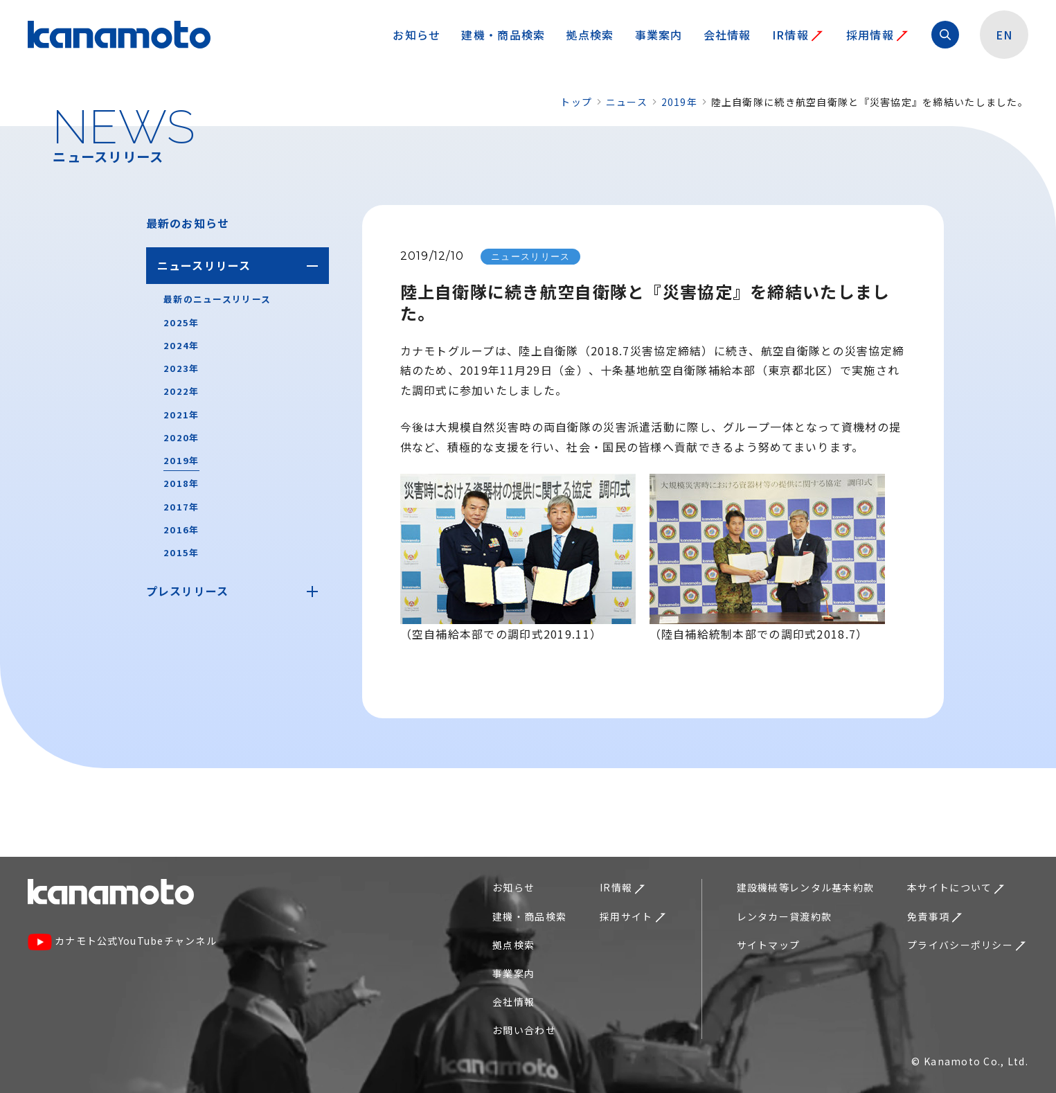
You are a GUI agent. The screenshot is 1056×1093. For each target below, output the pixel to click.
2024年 (181, 345)
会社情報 (727, 34)
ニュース (626, 102)
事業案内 (659, 34)
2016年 (181, 529)
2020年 (181, 437)
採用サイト (632, 916)
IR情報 (797, 34)
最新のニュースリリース (217, 298)
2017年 (181, 506)
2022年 (181, 391)
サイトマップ (768, 945)
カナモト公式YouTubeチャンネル (122, 942)
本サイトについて (955, 887)
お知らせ (416, 34)
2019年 (679, 102)
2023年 (181, 368)
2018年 (181, 483)
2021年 (181, 414)
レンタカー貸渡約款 (784, 916)
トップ (576, 102)
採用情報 (877, 34)
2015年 (181, 552)
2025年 (181, 322)
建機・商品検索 (503, 34)
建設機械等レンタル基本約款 (806, 887)
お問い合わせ (524, 1030)
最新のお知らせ (188, 223)
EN (1004, 34)
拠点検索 (590, 34)
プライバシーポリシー (966, 945)
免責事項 (934, 916)
